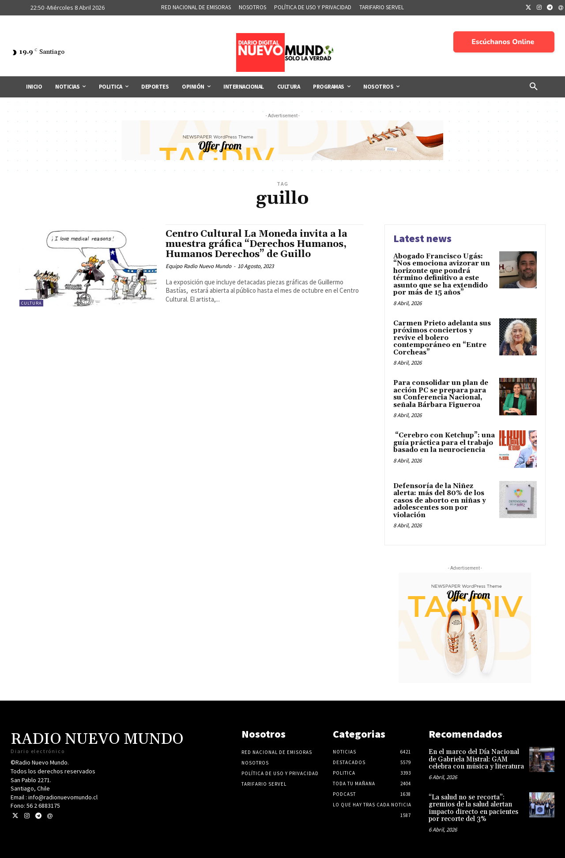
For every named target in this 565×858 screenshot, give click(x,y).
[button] (533, 86)
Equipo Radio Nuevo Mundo (198, 266)
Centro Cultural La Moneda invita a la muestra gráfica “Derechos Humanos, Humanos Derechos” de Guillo (256, 244)
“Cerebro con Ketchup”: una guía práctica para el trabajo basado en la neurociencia (444, 442)
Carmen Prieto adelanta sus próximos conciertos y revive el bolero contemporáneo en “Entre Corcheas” (442, 338)
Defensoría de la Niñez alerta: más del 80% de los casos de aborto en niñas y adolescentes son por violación (439, 500)
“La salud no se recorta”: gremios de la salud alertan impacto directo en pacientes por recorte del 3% (473, 808)
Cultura (31, 303)
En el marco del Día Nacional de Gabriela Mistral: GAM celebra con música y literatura (476, 759)
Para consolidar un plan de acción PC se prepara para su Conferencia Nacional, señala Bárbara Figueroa (440, 394)
